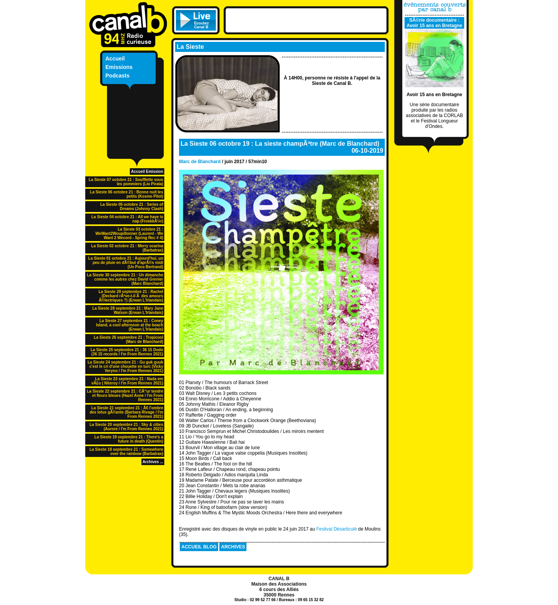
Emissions (119, 67)
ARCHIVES (233, 547)
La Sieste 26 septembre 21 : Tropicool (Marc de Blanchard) (128, 339)
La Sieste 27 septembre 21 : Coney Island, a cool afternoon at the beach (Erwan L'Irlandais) (129, 325)
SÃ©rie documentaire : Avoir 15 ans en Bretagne (434, 22)
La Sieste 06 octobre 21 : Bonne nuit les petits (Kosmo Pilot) (126, 194)
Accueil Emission (147, 171)
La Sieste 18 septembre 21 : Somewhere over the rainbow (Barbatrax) (126, 451)
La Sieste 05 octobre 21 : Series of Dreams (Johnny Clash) (131, 206)
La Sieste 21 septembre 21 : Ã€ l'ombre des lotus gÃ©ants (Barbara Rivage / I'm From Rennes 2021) (126, 412)
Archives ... (153, 462)
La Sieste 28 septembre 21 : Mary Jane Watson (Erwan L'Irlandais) (127, 310)
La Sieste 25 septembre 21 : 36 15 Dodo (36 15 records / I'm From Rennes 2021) (127, 352)
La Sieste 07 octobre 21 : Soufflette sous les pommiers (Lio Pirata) (126, 182)
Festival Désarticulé (336, 529)
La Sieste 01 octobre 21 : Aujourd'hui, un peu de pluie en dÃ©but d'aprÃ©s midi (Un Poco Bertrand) (125, 262)
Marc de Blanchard (199, 161)
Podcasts (117, 75)
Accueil (115, 58)
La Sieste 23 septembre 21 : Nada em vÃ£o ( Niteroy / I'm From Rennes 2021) (127, 381)
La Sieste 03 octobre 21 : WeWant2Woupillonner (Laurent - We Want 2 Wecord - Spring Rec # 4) (129, 233)
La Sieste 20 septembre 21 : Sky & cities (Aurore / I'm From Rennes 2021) (126, 426)
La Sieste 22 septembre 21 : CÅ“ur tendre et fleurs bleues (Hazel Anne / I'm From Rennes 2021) (125, 395)
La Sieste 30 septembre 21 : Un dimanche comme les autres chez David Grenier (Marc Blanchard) (125, 279)
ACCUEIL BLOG (199, 547)
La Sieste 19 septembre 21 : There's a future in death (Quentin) (129, 439)
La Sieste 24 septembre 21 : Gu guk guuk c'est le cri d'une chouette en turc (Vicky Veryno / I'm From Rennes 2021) (125, 366)
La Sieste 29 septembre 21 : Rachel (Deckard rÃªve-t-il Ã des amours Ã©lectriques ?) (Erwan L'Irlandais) (130, 296)
